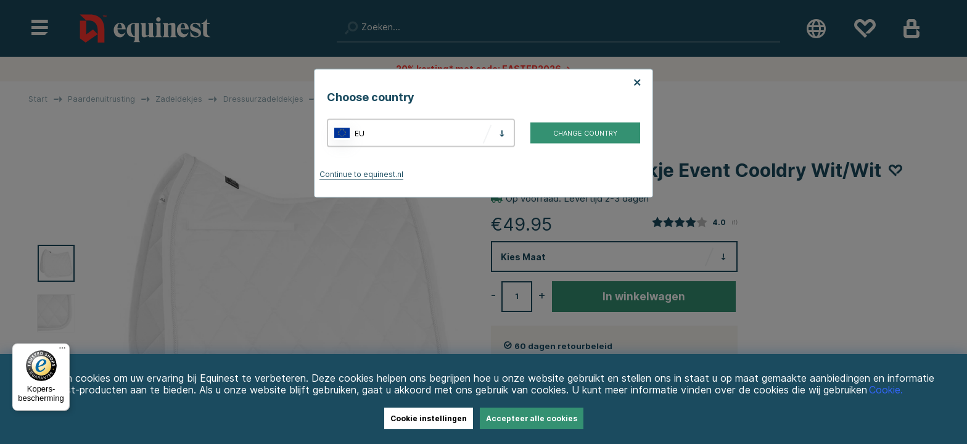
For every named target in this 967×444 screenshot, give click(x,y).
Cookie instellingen (428, 418)
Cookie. (886, 390)
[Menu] (62, 350)
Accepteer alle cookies (531, 418)
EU (359, 133)
